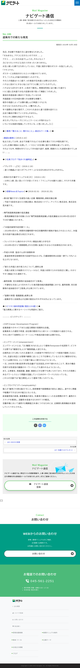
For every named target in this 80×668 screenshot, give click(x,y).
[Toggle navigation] (77, 3)
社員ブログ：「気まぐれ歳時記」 (20, 159)
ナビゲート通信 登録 (38, 485)
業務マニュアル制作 (50, 633)
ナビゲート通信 (40, 16)
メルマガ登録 (17, 613)
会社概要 (16, 606)
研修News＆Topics (15, 191)
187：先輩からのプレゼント (63, 450)
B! (44, 425)
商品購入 (16, 626)
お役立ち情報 (18, 647)
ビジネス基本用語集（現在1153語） (22, 306)
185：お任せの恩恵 (13, 442)
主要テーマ (47, 640)
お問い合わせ (38, 554)
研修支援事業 (18, 633)
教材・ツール (17, 640)
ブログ (15, 653)
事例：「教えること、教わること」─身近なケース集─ (28, 131)
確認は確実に (10, 138)
